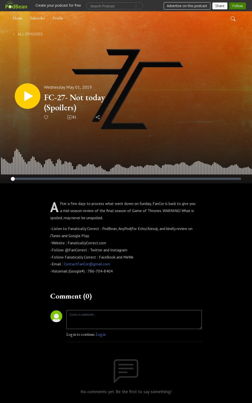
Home (18, 18)
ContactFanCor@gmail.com (87, 263)
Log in (101, 334)
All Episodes (27, 33)
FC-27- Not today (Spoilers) (74, 102)
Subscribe (37, 18)
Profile (58, 18)
